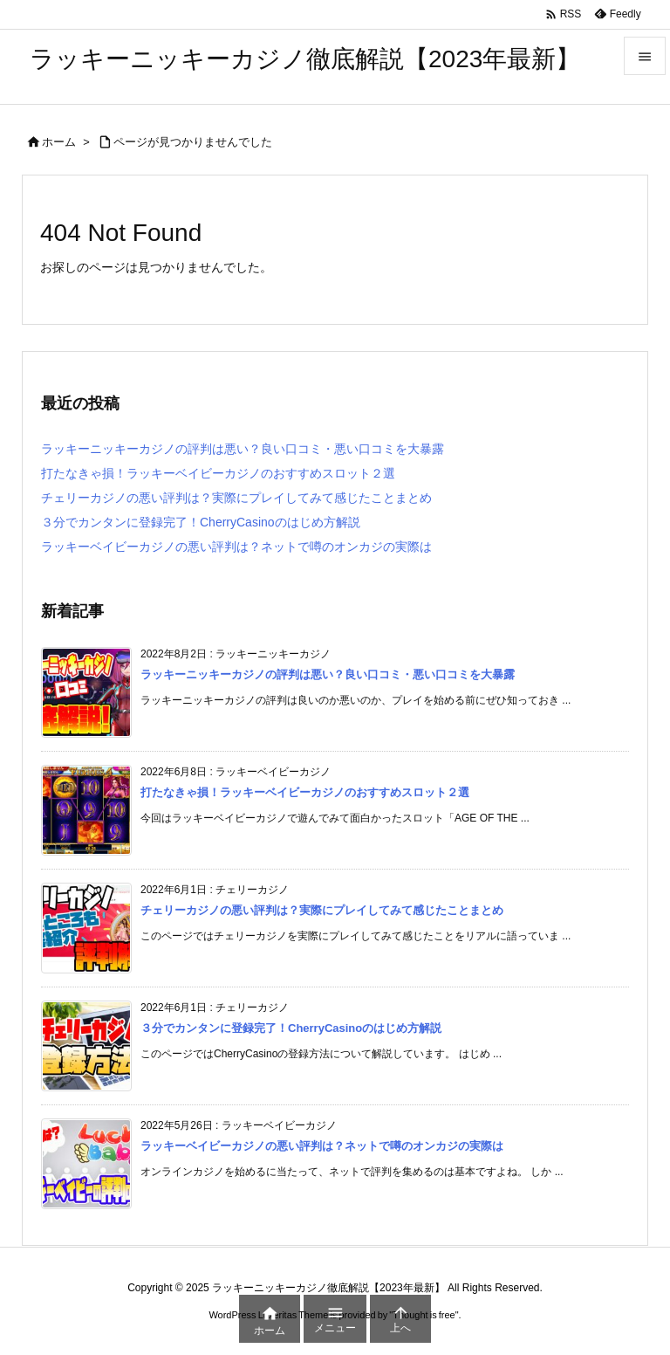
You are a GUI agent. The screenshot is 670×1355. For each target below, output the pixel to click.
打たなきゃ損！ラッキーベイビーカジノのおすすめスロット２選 (218, 473)
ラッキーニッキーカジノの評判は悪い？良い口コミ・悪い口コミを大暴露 (242, 449)
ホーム (59, 141)
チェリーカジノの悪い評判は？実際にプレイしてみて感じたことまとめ (236, 498)
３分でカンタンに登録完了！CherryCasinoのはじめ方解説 (200, 522)
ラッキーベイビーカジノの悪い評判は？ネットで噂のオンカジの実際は (236, 547)
